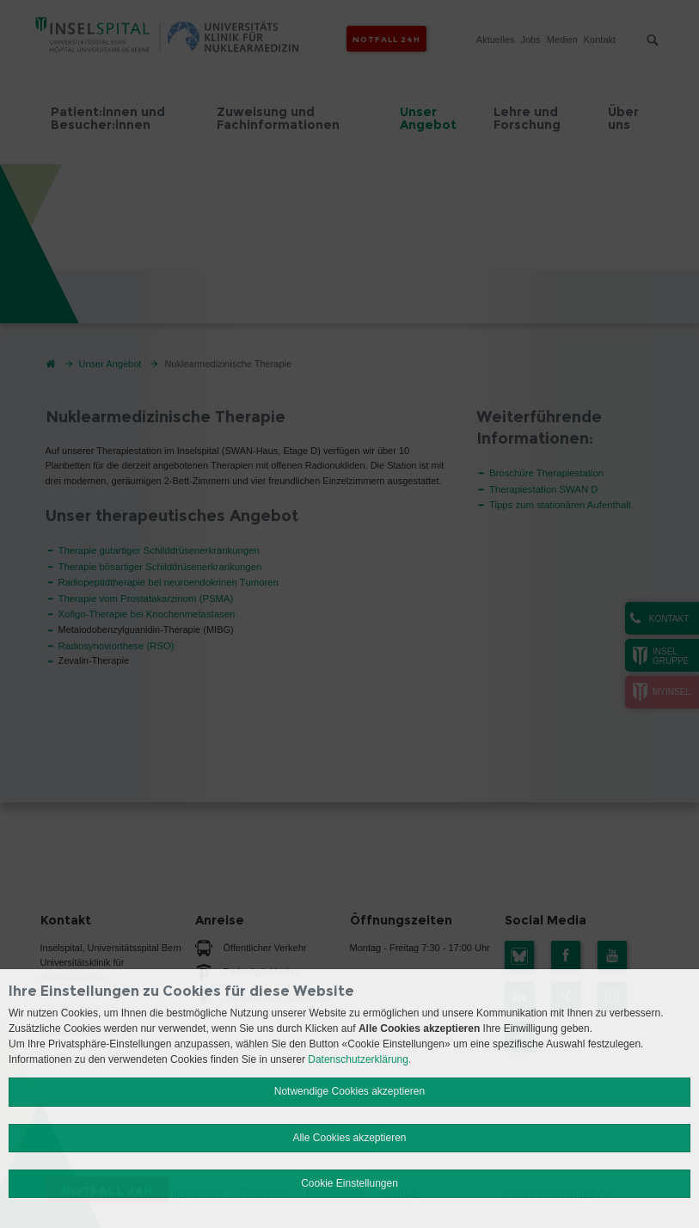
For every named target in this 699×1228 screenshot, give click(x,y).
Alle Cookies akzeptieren (349, 1138)
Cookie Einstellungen (349, 1183)
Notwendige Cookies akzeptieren (349, 1091)
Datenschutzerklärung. (359, 1059)
